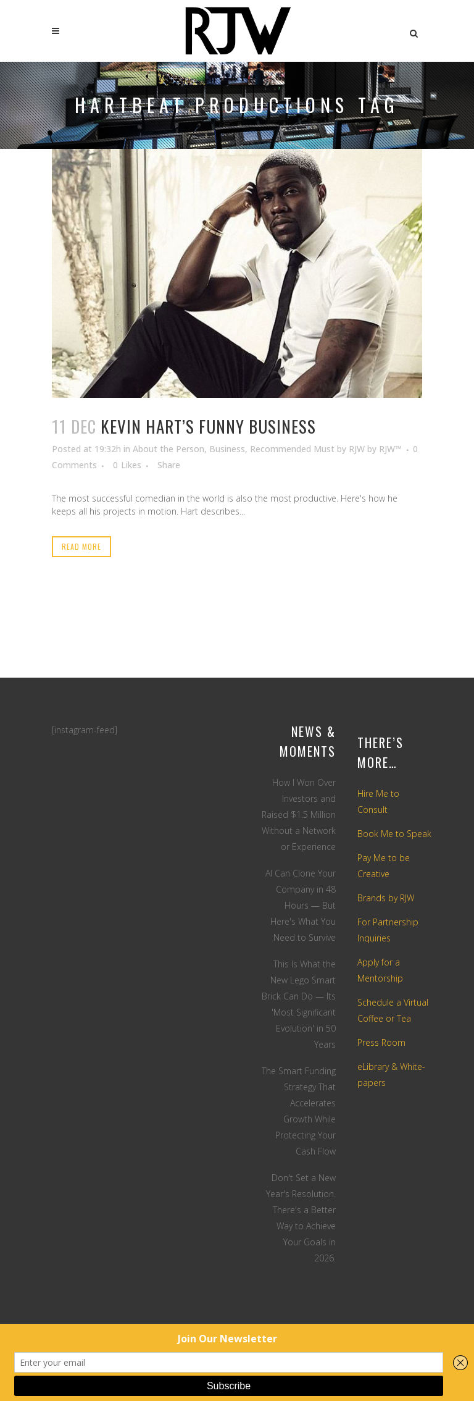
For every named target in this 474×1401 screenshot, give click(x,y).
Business (227, 449)
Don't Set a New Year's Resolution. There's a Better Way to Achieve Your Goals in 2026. (301, 1218)
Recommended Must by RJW (307, 449)
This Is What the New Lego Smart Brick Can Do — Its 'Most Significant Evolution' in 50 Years (299, 1004)
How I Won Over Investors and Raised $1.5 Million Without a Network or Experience (299, 814)
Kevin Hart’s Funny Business (208, 426)
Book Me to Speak (394, 833)
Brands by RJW (385, 898)
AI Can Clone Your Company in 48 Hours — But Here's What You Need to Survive (300, 905)
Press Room (381, 1042)
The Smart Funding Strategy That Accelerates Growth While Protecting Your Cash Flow (299, 1111)
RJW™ (390, 449)
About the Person (168, 449)
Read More (81, 546)
